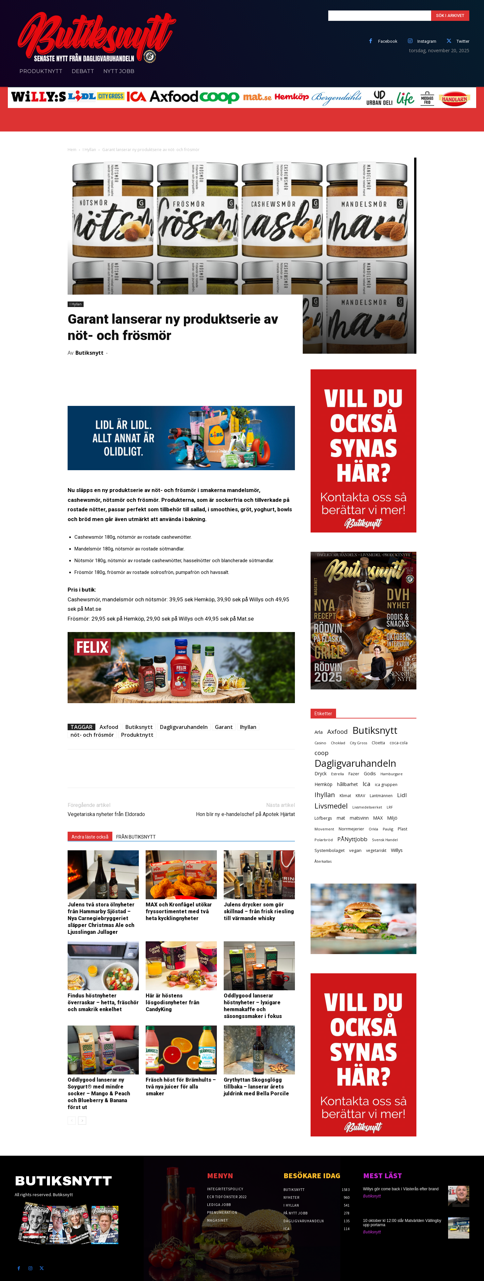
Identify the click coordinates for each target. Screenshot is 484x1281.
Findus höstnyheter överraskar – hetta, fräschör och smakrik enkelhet (103, 1002)
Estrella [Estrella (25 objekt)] (337, 773)
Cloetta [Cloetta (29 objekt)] (378, 742)
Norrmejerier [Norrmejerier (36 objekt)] (351, 829)
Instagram (426, 41)
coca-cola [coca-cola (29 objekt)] (399, 742)
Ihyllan (248, 727)
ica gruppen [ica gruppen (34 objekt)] (386, 784)
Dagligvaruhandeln (184, 727)
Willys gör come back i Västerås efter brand (401, 1189)
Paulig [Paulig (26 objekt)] (388, 828)
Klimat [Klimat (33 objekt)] (345, 795)
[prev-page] (72, 1121)
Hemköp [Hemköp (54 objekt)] (323, 784)
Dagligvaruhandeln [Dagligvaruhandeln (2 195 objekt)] (355, 763)
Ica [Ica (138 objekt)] (366, 783)
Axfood (109, 727)
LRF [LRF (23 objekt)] (390, 807)
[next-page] (82, 1121)
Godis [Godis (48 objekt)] (370, 773)
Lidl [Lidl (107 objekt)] (402, 795)
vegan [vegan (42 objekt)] (355, 850)
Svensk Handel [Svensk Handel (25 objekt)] (385, 839)
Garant (224, 727)
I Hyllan (89, 149)
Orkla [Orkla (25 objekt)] (373, 828)
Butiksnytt (89, 352)
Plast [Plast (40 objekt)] (402, 829)
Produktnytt (137, 735)
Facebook (387, 41)
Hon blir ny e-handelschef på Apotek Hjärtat (245, 814)
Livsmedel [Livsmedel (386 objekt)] (331, 805)
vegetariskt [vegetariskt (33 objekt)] (376, 850)
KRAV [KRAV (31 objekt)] (360, 795)
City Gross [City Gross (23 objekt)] (358, 742)
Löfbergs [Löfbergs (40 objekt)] (323, 818)
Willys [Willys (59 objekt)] (397, 850)
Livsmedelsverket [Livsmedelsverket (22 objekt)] (367, 807)
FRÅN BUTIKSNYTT (136, 837)
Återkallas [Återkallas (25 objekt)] (323, 861)
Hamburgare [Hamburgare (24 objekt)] (391, 773)
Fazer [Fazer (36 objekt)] (353, 774)
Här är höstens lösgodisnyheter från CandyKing (172, 1002)
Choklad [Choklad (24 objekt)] (338, 742)
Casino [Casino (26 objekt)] (320, 742)
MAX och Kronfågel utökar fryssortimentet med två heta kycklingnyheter (179, 911)
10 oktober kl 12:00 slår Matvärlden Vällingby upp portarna (402, 1222)
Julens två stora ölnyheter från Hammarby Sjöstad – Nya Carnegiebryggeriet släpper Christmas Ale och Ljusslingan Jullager (101, 918)
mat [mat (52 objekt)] (341, 818)
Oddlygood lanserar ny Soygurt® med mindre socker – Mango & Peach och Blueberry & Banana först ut (99, 1093)
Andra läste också (90, 837)
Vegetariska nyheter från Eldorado (106, 814)
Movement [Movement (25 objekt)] (324, 828)
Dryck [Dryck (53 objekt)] (321, 773)
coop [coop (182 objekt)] (322, 752)
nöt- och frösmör (92, 735)
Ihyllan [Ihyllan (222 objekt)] (325, 794)
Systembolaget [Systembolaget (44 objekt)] (330, 850)
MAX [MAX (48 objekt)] (378, 818)
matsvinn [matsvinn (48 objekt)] (359, 818)
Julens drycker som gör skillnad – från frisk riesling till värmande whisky (259, 911)
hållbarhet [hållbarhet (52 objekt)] (347, 784)
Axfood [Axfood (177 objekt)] (337, 731)
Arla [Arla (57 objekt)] (319, 732)
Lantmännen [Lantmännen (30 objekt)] (381, 795)
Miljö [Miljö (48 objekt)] (392, 818)
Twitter (463, 41)
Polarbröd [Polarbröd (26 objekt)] (324, 839)
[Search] (450, 15)
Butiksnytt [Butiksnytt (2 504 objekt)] (374, 730)
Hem (72, 149)
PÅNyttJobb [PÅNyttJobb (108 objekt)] (352, 839)
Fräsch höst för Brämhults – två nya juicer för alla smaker (181, 1087)
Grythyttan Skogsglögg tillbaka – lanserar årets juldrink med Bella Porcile (256, 1087)
